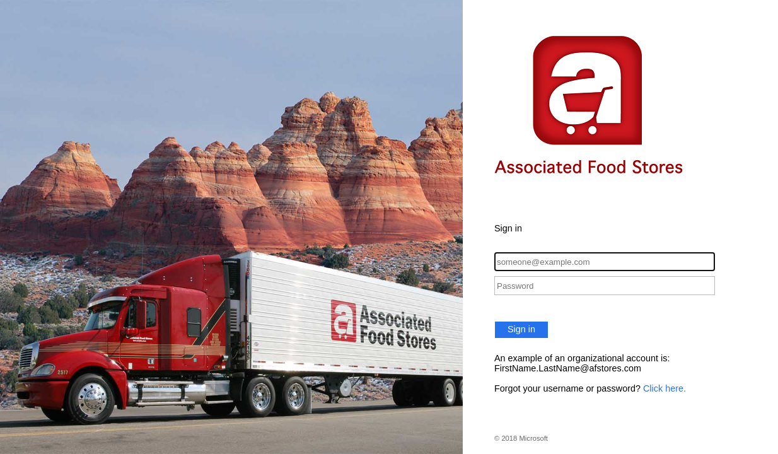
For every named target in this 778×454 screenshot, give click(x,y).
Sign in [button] (521, 329)
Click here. (664, 388)
